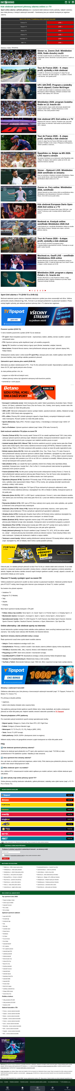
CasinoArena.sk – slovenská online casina (46, 828)
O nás (1, 1083)
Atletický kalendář (7, 900)
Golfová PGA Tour (7, 905)
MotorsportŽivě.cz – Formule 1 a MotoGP (13, 821)
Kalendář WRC (6, 925)
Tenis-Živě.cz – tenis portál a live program (13, 818)
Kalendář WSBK (6, 922)
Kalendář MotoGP (7, 887)
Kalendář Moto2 (6, 915)
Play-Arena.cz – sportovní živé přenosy (12, 823)
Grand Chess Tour (7, 937)
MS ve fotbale (6, 854)
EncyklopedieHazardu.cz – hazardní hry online (47, 811)
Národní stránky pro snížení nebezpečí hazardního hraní (59, 1079)
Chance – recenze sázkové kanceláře (11, 965)
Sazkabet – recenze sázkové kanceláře (11, 962)
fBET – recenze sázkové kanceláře (10, 977)
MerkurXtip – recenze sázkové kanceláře (12, 970)
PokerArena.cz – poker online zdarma (12, 826)
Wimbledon (5, 877)
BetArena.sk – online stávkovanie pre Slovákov (47, 818)
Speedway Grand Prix (8, 920)
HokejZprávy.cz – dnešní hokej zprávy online (14, 816)
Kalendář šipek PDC (7, 895)
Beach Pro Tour (6, 907)
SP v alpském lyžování (8, 892)
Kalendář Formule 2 (7, 912)
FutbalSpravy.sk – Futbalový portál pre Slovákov (48, 826)
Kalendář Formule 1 (7, 849)
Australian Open (6, 872)
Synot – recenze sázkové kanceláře (11, 967)
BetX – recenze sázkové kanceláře (10, 972)
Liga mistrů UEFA (7, 860)
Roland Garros (6, 875)
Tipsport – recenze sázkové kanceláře (11, 957)
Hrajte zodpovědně (5, 1072)
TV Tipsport (59, 711)
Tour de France (6, 882)
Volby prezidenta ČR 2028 (9, 944)
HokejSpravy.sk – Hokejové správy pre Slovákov (48, 823)
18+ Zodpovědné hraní (53, 1083)
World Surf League (7, 930)
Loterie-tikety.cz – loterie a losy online (45, 816)
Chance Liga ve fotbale (8, 846)
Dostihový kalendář (7, 910)
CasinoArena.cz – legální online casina (12, 831)
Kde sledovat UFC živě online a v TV (55, 119)
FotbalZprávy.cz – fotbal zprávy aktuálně (13, 813)
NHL (4, 867)
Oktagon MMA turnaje (8, 935)
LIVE (59, 22)
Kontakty (6, 1083)
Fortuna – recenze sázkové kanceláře (11, 955)
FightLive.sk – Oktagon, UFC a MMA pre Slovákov (48, 821)
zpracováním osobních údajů (17, 799)
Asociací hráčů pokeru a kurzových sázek (25, 1069)
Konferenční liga (6, 865)
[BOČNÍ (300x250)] (12, 1006)
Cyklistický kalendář (7, 897)
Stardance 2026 (6, 949)
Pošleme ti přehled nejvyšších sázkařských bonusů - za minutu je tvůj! (25, 793)
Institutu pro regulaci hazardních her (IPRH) (47, 1067)
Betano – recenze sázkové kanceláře (11, 960)
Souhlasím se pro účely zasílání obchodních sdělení (23, 799)
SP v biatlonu (6, 890)
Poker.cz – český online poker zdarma (12, 828)
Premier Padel (6, 927)
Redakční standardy (14, 1083)
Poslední (45, 290)
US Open (5, 880)
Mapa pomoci (44, 1079)
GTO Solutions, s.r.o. (65, 1083)
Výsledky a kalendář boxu (8, 932)
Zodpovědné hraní (5, 1069)
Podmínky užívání (24, 1083)
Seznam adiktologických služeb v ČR (32, 1079)
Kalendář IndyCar (7, 917)
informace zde (29, 1074)
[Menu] (73, 2)
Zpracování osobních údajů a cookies (38, 1083)
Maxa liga (5, 870)
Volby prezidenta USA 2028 (9, 946)
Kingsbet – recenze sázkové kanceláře (11, 975)
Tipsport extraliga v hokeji (8, 844)
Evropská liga (6, 862)
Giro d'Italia (5, 885)
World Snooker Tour (7, 902)
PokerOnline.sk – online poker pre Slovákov (47, 831)
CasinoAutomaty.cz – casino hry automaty (46, 813)
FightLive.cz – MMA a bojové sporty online (13, 811)
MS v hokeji (5, 851)
